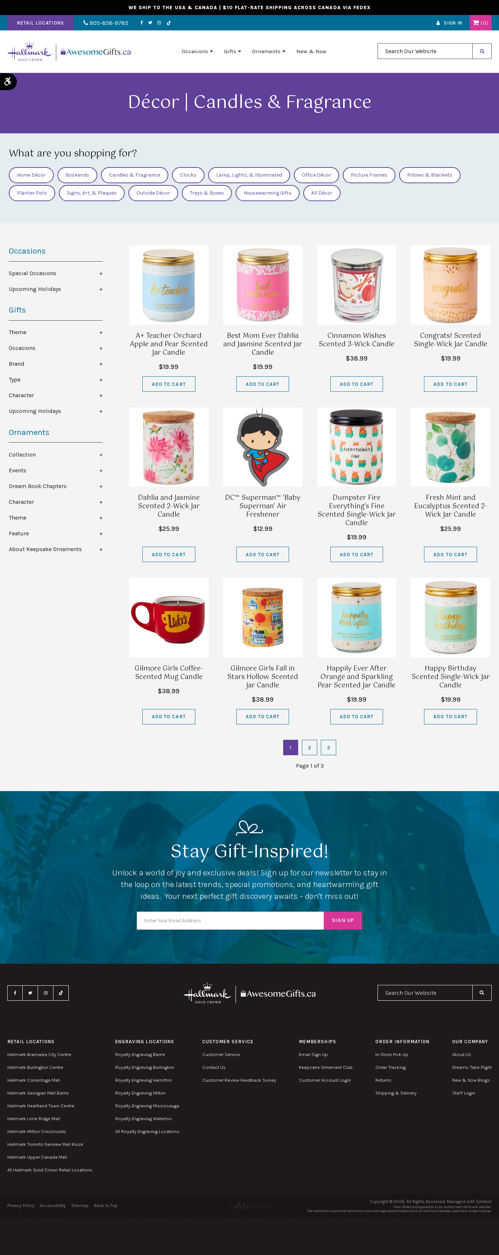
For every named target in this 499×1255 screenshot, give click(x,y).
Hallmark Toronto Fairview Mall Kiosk (45, 1144)
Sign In (453, 23)
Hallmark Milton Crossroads (36, 1131)
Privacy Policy (20, 1205)
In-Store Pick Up (391, 1054)
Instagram (158, 23)
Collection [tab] (22, 454)
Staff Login (463, 1093)
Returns (383, 1080)
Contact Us (214, 1067)
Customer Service (221, 1054)
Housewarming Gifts (268, 193)
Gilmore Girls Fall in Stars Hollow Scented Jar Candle (262, 677)
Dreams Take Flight (472, 1067)
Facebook (141, 23)
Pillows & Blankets (430, 175)
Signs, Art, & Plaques (92, 193)
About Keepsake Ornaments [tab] (45, 549)
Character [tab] (21, 395)
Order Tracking (390, 1067)
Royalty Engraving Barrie (140, 1054)
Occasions (195, 51)
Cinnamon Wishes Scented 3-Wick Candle (356, 340)
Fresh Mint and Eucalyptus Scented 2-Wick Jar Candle (450, 506)
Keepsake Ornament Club (326, 1067)
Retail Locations (40, 23)
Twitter (149, 23)
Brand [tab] (17, 363)
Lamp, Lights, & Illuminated (249, 175)
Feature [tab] (19, 533)
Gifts (230, 51)
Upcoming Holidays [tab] (35, 288)
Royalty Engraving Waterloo (143, 1118)
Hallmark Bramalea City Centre (39, 1054)
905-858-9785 (105, 23)
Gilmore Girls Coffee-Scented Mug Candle (169, 673)
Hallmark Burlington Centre (35, 1067)
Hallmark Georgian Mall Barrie (38, 1093)
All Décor (322, 193)
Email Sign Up (313, 1054)
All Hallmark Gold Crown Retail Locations (50, 1170)
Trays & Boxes (207, 193)
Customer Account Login (325, 1080)
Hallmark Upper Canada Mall (37, 1157)
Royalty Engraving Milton (140, 1093)
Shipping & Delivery (396, 1093)
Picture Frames (369, 175)
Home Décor (31, 175)
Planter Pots (32, 193)
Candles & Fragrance (134, 175)
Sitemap (80, 1205)
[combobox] (425, 52)
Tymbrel (484, 1201)
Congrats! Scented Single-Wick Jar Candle (450, 340)
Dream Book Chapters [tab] (38, 486)
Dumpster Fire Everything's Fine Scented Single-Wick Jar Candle (357, 510)
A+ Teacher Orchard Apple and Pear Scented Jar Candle (169, 344)
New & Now (311, 51)
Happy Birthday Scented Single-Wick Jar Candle (451, 677)
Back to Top (105, 1205)
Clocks (188, 175)
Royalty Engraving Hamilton (143, 1080)
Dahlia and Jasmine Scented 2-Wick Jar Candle (169, 506)
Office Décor (316, 175)
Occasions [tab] (22, 347)
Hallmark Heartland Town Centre (40, 1105)
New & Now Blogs (471, 1080)
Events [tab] (17, 470)
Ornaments (266, 51)
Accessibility (53, 1205)
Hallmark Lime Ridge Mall (33, 1118)
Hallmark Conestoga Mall (33, 1080)
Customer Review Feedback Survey (239, 1080)
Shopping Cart (476, 23)
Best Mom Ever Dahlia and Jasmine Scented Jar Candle (262, 344)
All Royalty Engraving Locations (147, 1131)
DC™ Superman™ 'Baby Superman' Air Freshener (262, 506)
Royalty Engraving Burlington (144, 1067)
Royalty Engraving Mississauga (147, 1105)
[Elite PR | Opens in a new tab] (249, 1206)
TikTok (167, 23)
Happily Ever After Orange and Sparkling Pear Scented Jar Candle (356, 677)
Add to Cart (168, 384)
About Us (461, 1054)
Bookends (77, 175)
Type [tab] (14, 379)
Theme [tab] (17, 332)
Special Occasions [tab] (32, 273)
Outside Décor (153, 193)
